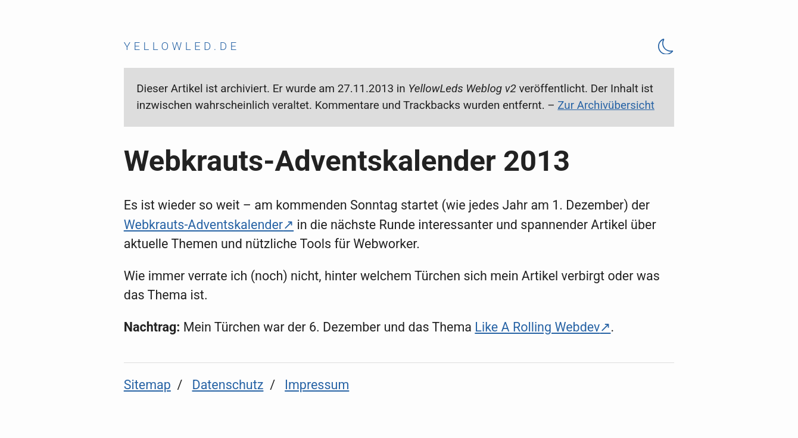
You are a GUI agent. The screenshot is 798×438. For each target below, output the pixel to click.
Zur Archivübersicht (605, 105)
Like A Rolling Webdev (537, 327)
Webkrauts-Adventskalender (203, 224)
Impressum (317, 384)
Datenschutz (228, 384)
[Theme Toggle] (666, 46)
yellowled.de (182, 46)
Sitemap (147, 384)
